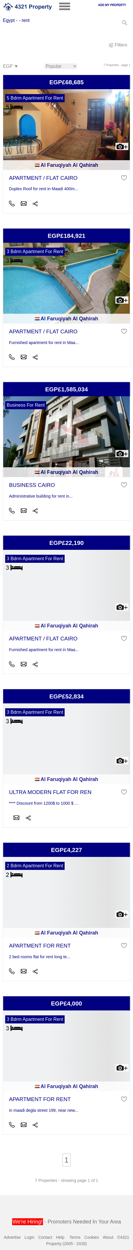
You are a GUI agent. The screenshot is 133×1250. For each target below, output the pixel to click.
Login (29, 1237)
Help (60, 1237)
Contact (45, 1237)
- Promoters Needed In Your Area (66, 1221)
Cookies (91, 1237)
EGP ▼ (10, 66)
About (108, 1237)
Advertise (12, 1237)
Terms (75, 1237)
